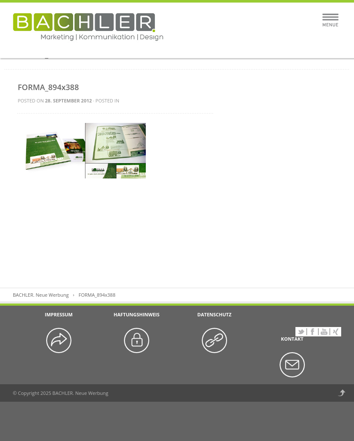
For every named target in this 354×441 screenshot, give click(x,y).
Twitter (301, 331)
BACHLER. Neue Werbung (41, 295)
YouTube (324, 331)
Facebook (312, 331)
